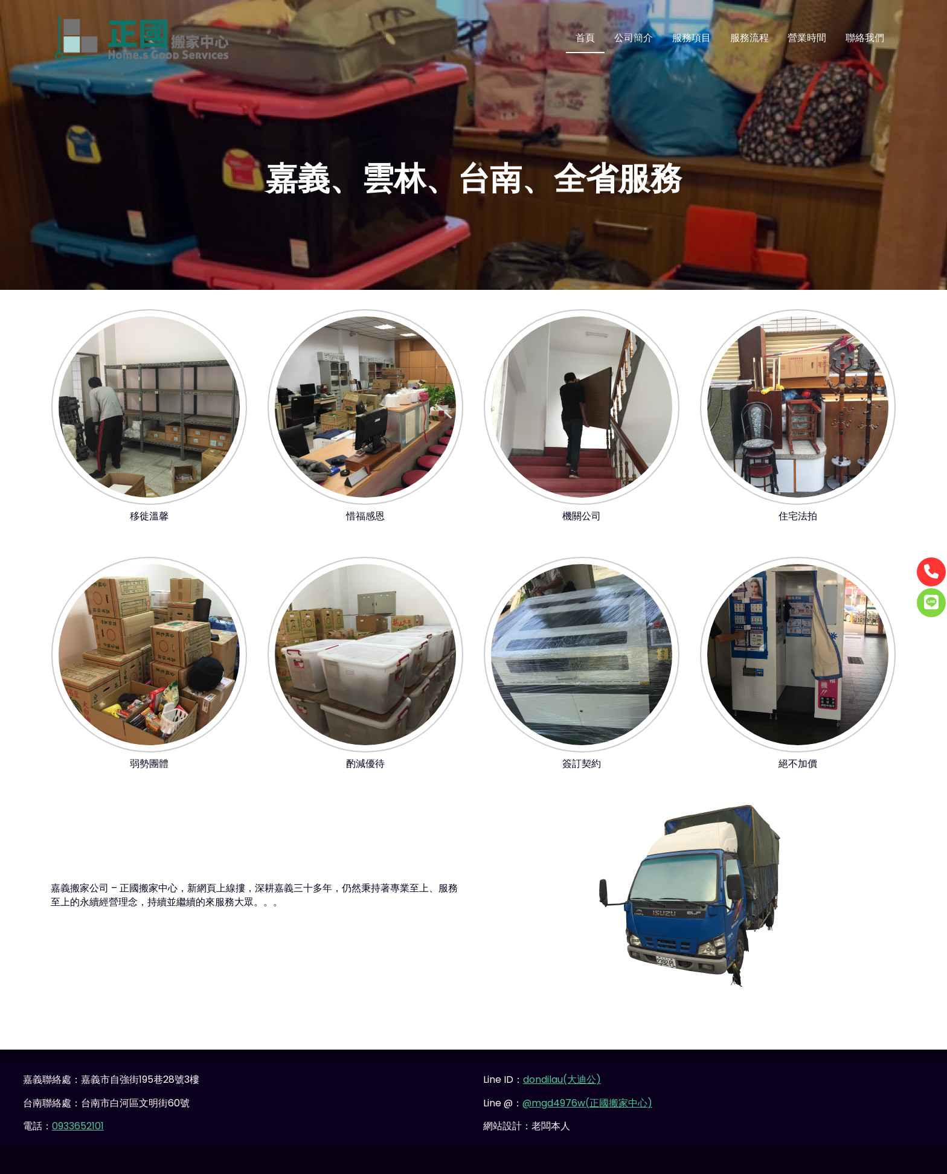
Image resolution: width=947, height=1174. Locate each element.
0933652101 (78, 1126)
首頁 (585, 38)
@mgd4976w (553, 1103)
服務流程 (749, 38)
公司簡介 (633, 38)
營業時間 (807, 38)
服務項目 (691, 38)
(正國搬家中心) (618, 1103)
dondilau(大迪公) (562, 1079)
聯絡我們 (865, 38)
